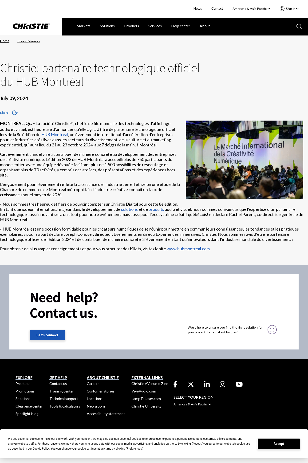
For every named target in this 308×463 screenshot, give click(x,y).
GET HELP (58, 377)
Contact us (58, 383)
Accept (279, 444)
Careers (93, 383)
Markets (83, 26)
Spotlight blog (27, 413)
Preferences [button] (134, 448)
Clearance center (29, 406)
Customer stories (101, 391)
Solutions (107, 26)
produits (156, 209)
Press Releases (28, 41)
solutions (129, 209)
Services (155, 26)
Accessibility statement (106, 413)
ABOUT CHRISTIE (103, 377)
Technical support (63, 398)
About (205, 26)
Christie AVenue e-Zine (149, 383)
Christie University (146, 406)
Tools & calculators (64, 406)
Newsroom (96, 406)
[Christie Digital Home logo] (31, 26)
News (197, 8)
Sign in (292, 9)
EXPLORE (24, 377)
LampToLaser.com (146, 398)
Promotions (25, 391)
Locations (95, 398)
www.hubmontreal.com (188, 248)
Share (4, 112)
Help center (180, 26)
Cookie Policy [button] (40, 448)
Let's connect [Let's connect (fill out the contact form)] (47, 335)
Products (131, 26)
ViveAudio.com (143, 391)
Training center (61, 391)
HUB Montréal (54, 134)
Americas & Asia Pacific (251, 9)
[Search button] (299, 26)
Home (4, 41)
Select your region (193, 397)
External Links (147, 377)
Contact (217, 8)
